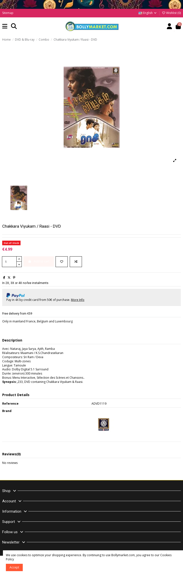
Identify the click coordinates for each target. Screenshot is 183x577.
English (147, 13)
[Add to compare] (76, 261)
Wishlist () (171, 13)
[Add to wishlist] (62, 261)
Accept (14, 567)
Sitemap (7, 13)
